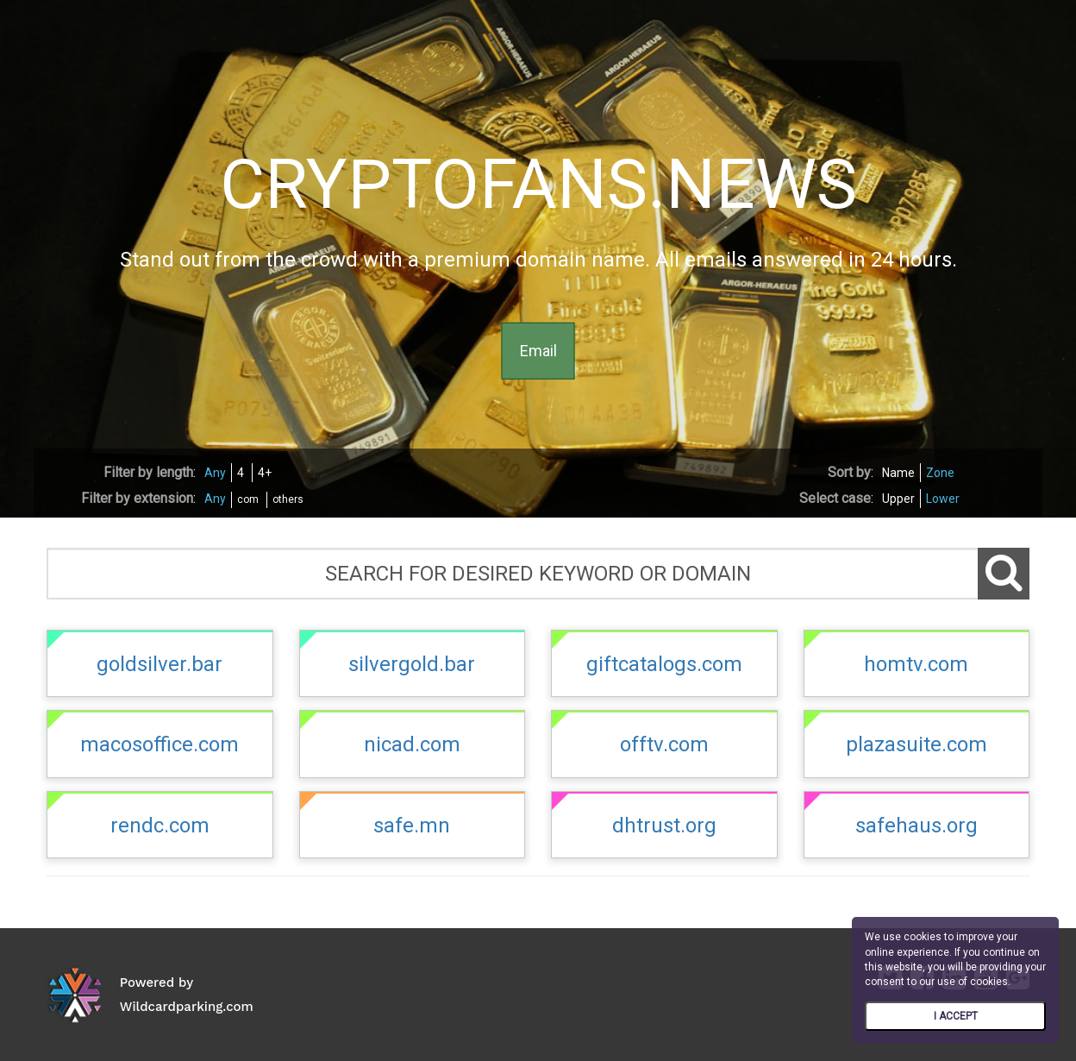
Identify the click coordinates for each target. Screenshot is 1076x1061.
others (287, 499)
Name (898, 473)
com (248, 499)
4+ (265, 473)
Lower (943, 498)
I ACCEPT (956, 1016)
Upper (898, 498)
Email (538, 351)
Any (215, 473)
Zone (940, 473)
